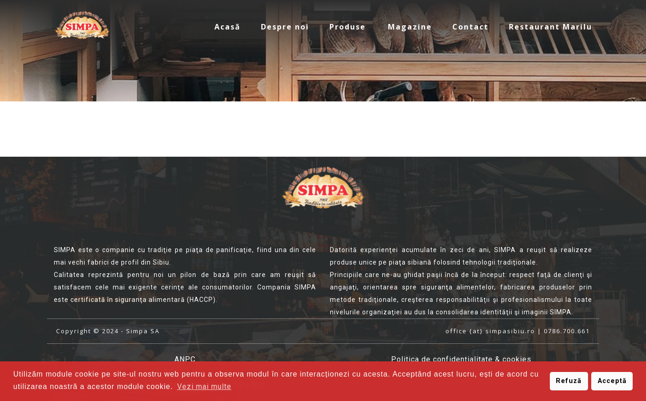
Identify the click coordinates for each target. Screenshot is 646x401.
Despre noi (285, 27)
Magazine (410, 27)
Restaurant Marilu (550, 27)
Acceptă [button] (612, 381)
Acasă (227, 27)
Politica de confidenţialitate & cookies (461, 359)
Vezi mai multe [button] (204, 386)
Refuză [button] (569, 381)
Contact (470, 27)
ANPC (185, 359)
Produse (347, 27)
